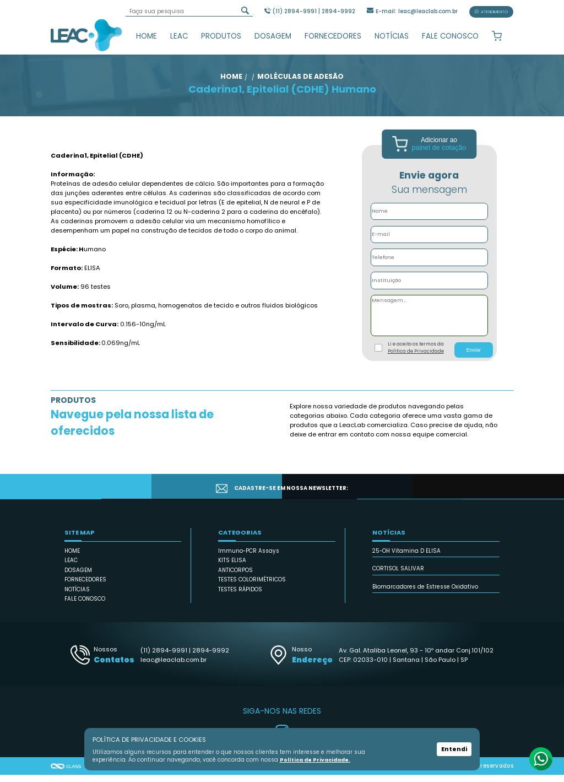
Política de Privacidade (416, 358)
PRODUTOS (221, 36)
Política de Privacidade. (314, 759)
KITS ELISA (232, 567)
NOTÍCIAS (392, 36)
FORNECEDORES (333, 36)
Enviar (473, 357)
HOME (146, 36)
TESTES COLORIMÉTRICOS (252, 587)
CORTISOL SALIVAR (398, 576)
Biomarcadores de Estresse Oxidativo (425, 593)
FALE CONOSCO (450, 36)
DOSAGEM (272, 36)
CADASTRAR (469, 493)
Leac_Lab (86, 34)
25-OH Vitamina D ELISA (406, 558)
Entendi (454, 749)
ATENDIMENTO (491, 12)
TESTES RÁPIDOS (240, 596)
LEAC (179, 36)
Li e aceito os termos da (416, 355)
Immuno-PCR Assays (248, 558)
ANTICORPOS (235, 577)
